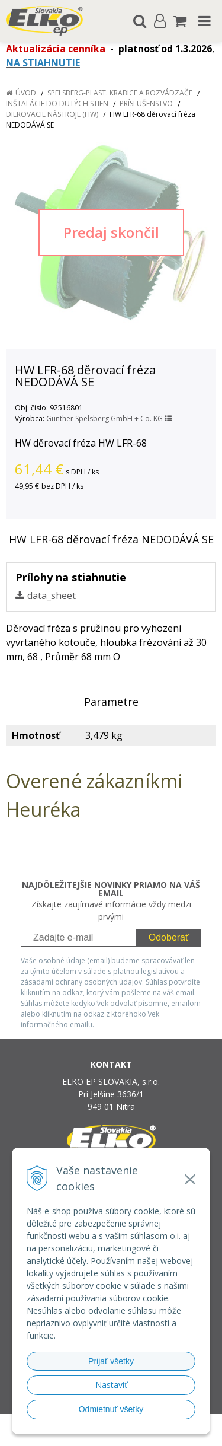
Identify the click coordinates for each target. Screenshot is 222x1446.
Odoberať (169, 937)
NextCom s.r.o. (133, 1435)
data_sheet (51, 595)
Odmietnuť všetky (111, 1409)
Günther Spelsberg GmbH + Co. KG (109, 418)
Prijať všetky (111, 1361)
